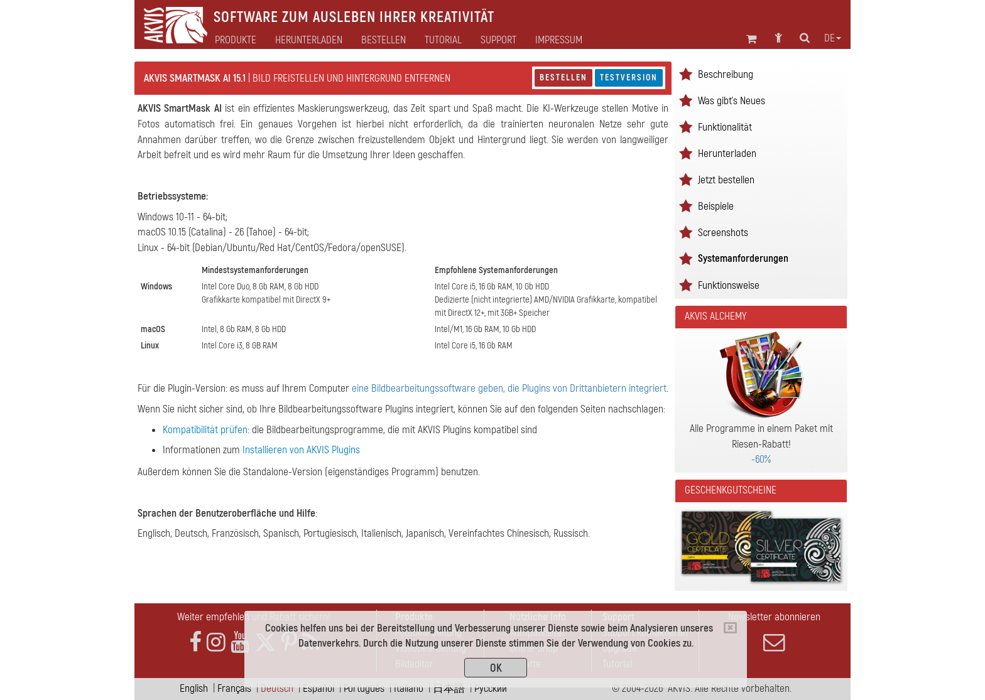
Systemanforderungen (743, 258)
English (194, 688)
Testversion (629, 77)
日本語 (449, 688)
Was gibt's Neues (731, 100)
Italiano (408, 688)
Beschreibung (725, 74)
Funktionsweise (728, 285)
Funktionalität (725, 127)
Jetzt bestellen (726, 179)
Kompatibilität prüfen (205, 429)
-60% (761, 459)
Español (318, 688)
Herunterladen (308, 40)
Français (234, 688)
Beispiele (716, 206)
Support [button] (498, 40)
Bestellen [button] (383, 40)
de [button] (832, 38)
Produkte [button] (235, 40)
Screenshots (723, 232)
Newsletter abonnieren (773, 631)
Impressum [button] (558, 40)
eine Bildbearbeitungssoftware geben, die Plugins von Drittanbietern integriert (509, 388)
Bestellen (563, 77)
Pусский (490, 688)
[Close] (730, 628)
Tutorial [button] (443, 40)
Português (364, 688)
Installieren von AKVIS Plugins (301, 449)
